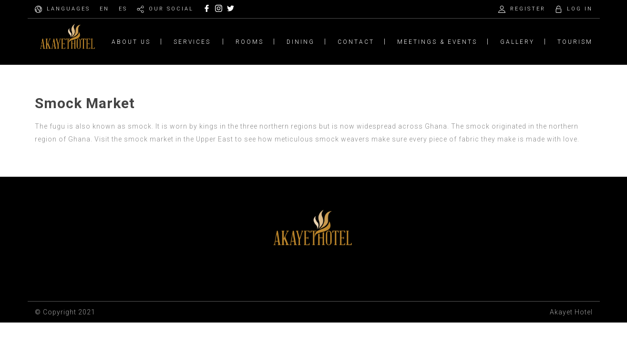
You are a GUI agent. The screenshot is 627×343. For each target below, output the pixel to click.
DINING (301, 42)
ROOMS (250, 42)
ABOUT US (131, 42)
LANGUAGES (68, 9)
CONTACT (356, 42)
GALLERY (517, 42)
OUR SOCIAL (171, 9)
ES (123, 9)
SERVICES (192, 42)
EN (104, 9)
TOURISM (575, 42)
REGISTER (527, 9)
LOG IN (580, 9)
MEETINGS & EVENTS (437, 42)
